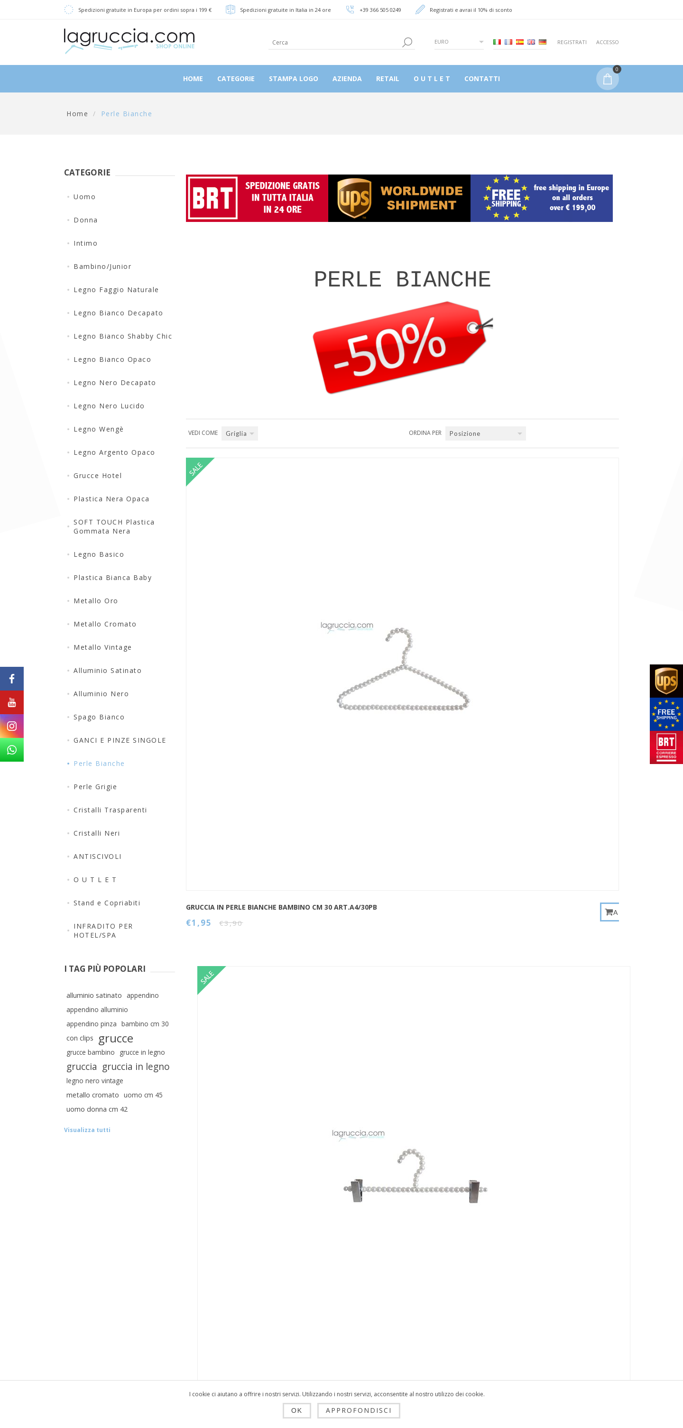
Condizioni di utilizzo (249, 1339)
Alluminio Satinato (108, 670)
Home (77, 113)
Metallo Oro (96, 600)
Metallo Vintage (103, 647)
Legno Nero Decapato (115, 382)
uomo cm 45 (143, 1094)
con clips (79, 1037)
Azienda (226, 1362)
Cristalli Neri (97, 833)
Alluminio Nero (101, 693)
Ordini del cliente (338, 1308)
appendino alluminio (97, 1009)
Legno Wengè (99, 428)
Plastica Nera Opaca (112, 498)
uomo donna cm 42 (97, 1109)
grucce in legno (142, 1052)
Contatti (418, 1262)
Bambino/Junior (102, 266)
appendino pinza (91, 1023)
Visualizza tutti (87, 1130)
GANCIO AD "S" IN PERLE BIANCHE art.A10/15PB (529, 608)
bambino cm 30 (145, 1023)
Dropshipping (235, 1262)
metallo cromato (92, 1094)
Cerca (414, 1308)
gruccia (81, 1066)
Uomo (85, 196)
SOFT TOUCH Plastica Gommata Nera (114, 526)
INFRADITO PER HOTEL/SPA (103, 930)
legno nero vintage (94, 1080)
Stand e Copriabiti (107, 902)
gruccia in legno (136, 1066)
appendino (143, 995)
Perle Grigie (95, 786)
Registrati (572, 42)
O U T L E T (95, 879)
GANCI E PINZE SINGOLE (120, 740)
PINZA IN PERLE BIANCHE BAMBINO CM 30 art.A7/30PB (383, 612)
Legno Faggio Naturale (116, 289)
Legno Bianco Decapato (119, 312)
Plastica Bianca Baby (113, 577)
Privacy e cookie (241, 1316)
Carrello (322, 1331)
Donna (86, 219)
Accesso (607, 42)
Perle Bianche (99, 763)
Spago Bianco (99, 716)
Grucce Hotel (98, 475)
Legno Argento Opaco (115, 452)
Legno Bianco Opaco (112, 359)
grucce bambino (90, 1052)
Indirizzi (322, 1285)
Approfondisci (359, 1410)
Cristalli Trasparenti (111, 809)
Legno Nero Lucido (109, 405)
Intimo (86, 243)
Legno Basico (99, 554)
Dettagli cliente (335, 1262)
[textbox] (334, 42)
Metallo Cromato (105, 623)
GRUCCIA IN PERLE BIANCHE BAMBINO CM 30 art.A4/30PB (238, 612)
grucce (115, 1038)
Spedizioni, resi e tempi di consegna (244, 1289)
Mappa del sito (430, 1285)
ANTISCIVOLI (98, 856)
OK (297, 1410)
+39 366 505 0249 (380, 9)
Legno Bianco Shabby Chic (123, 336)
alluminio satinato (94, 995)
